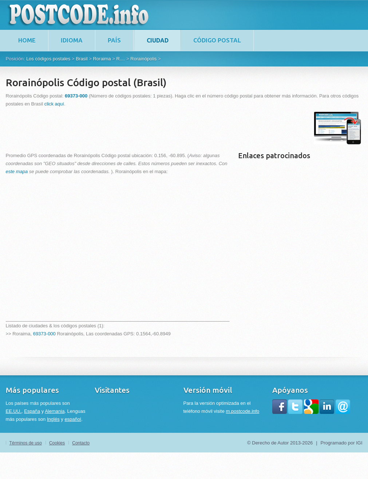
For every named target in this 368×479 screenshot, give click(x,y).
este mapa (17, 171)
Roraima (102, 58)
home (27, 40)
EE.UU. (13, 411)
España (32, 411)
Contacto (81, 443)
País (114, 40)
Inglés (53, 419)
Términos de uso (25, 443)
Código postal (217, 40)
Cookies (57, 443)
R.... (120, 58)
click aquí (54, 104)
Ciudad (158, 40)
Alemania (54, 411)
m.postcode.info (243, 411)
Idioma (72, 40)
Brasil (82, 58)
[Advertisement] (138, 128)
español (72, 419)
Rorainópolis (143, 58)
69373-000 (44, 333)
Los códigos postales (48, 58)
